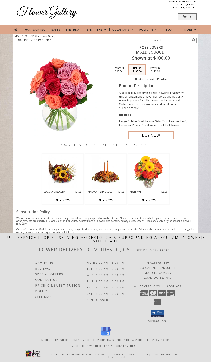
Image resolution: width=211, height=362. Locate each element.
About (171, 29)
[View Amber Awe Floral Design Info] (148, 172)
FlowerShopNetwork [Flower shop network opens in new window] (108, 354)
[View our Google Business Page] (105, 335)
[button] (187, 16)
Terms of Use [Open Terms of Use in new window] (116, 356)
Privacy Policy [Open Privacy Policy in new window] (137, 354)
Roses (55, 29)
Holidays (148, 29)
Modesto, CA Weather (86, 345)
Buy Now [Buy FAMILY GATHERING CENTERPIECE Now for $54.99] (105, 200)
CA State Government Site (121, 345)
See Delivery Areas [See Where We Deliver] (153, 250)
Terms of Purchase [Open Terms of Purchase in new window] (166, 354)
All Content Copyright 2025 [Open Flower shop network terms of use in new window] (71, 354)
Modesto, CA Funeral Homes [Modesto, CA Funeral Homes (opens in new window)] (60, 339)
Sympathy (97, 29)
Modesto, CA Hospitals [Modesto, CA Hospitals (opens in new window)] (98, 339)
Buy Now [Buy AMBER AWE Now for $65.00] (148, 200)
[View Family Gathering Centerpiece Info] (105, 172)
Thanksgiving (34, 29)
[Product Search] (171, 40)
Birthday (73, 29)
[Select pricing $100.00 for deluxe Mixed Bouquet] (137, 70)
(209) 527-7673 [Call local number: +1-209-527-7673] (188, 7)
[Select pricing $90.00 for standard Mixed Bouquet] (118, 70)
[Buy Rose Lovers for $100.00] (151, 135)
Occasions (122, 29)
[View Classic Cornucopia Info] (62, 172)
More (190, 29)
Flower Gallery (46, 12)
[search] (193, 40)
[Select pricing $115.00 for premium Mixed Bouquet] (155, 70)
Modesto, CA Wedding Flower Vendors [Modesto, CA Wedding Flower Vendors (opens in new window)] (143, 339)
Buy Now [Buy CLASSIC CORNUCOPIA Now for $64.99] (62, 200)
